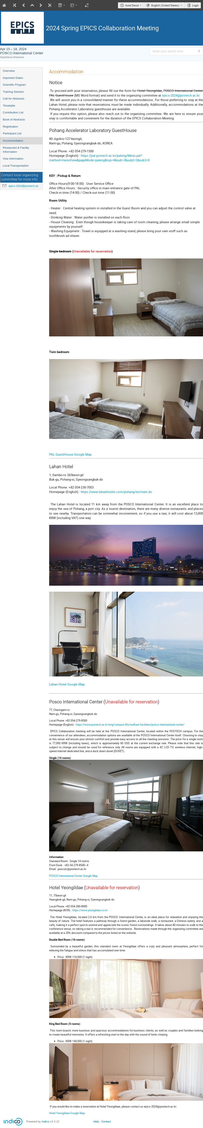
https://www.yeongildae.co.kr (89, 910)
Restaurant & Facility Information (16, 149)
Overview (9, 70)
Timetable (9, 105)
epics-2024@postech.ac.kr (25, 186)
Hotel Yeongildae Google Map (67, 1113)
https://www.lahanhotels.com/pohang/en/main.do (116, 492)
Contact (106, 1121)
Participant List (12, 133)
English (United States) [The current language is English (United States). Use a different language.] (165, 5)
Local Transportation (16, 165)
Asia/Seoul (132, 5)
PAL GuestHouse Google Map (70, 454)
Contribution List (13, 112)
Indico (45, 1121)
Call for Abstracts (13, 98)
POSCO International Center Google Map (73, 876)
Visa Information (13, 158)
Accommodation (13, 140)
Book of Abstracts (14, 119)
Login (195, 5)
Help (96, 1121)
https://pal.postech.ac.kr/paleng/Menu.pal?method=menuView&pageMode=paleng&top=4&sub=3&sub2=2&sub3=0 (99, 157)
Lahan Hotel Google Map (67, 684)
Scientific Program (14, 84)
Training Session (13, 91)
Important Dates (13, 77)
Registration (10, 126)
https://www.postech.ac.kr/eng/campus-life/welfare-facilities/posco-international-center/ (130, 724)
